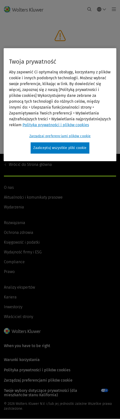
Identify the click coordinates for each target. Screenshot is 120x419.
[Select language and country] (101, 9)
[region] (60, 104)
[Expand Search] (89, 9)
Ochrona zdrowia (18, 232)
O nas (9, 187)
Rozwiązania (14, 222)
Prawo (9, 271)
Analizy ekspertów (19, 287)
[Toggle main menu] (112, 9)
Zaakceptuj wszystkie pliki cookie (59, 148)
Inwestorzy (13, 307)
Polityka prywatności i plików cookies (37, 370)
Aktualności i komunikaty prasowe (33, 197)
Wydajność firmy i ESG (23, 252)
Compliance (14, 262)
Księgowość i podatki (22, 242)
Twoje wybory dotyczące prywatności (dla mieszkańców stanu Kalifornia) (40, 392)
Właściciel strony (18, 316)
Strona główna (30, 164)
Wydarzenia (14, 207)
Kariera (10, 297)
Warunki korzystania (22, 359)
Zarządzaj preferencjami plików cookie (38, 380)
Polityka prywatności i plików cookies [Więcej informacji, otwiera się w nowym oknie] (56, 125)
